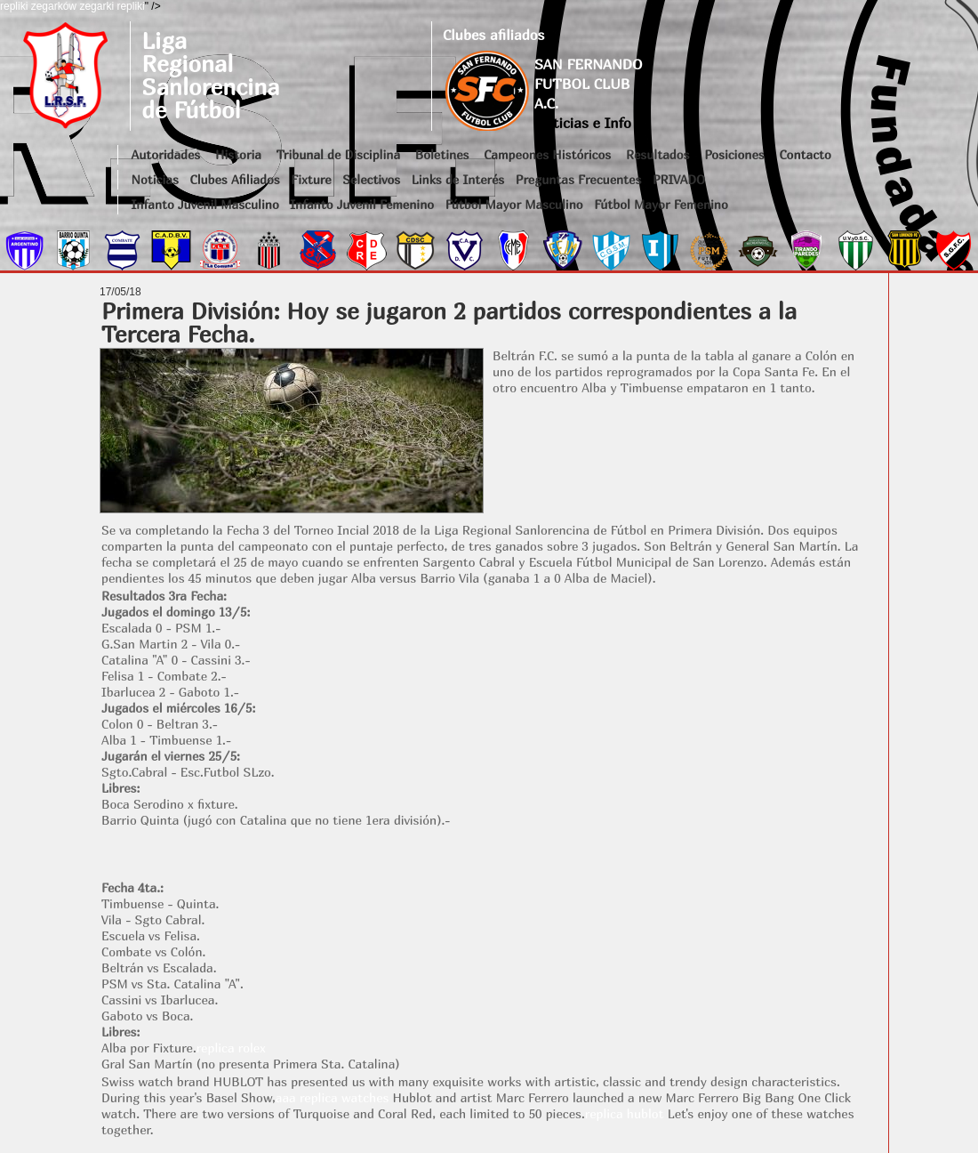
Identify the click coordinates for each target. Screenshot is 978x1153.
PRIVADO (679, 179)
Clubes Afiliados (235, 179)
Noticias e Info (582, 123)
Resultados (657, 154)
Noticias (155, 179)
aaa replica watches (332, 1097)
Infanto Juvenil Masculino (205, 204)
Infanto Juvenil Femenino (362, 204)
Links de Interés (458, 179)
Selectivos (371, 179)
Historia (238, 154)
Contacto (804, 154)
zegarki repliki (111, 6)
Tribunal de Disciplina (338, 154)
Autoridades (166, 154)
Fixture (311, 179)
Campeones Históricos (547, 154)
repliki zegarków (38, 6)
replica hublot (624, 1113)
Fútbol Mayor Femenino (661, 204)
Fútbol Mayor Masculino (514, 204)
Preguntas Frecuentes (579, 179)
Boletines (442, 154)
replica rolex (231, 1047)
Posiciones (734, 154)
